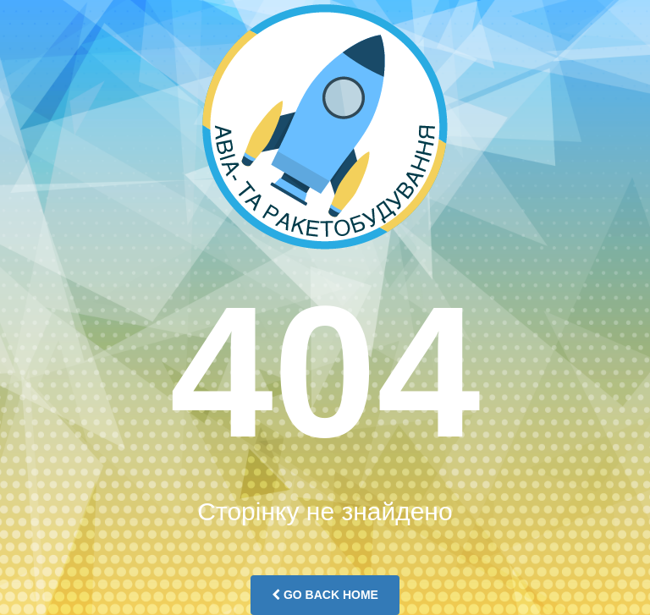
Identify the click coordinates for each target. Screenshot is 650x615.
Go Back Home (325, 594)
